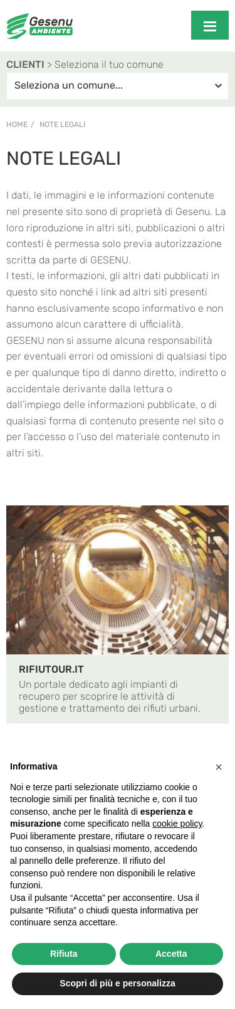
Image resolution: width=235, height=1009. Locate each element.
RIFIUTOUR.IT (51, 669)
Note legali (62, 124)
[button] (219, 767)
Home (17, 124)
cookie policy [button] (177, 824)
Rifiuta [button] (64, 954)
